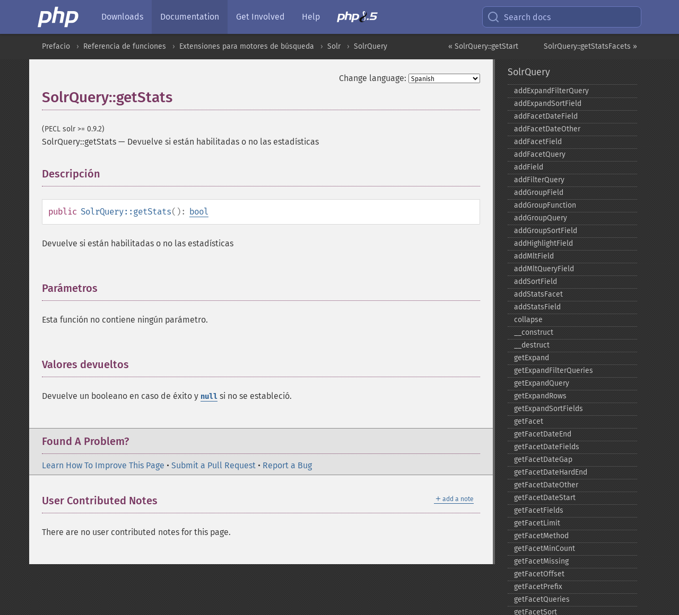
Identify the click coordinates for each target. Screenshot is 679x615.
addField (528, 167)
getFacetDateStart (545, 497)
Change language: (372, 78)
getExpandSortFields (548, 408)
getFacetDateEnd (542, 434)
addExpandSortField (547, 103)
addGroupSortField (545, 230)
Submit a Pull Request (213, 465)
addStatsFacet (538, 294)
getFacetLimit (537, 523)
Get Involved (260, 17)
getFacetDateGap (543, 459)
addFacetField (538, 141)
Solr (334, 46)
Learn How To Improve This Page (103, 465)
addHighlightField (543, 243)
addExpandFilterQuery (551, 90)
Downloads (122, 17)
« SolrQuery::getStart (483, 46)
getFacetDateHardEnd (550, 472)
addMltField (534, 256)
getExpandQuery (541, 383)
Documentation (189, 17)
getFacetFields (538, 510)
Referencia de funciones (124, 46)
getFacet (528, 421)
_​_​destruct (532, 345)
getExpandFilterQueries (553, 370)
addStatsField (537, 306)
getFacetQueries (542, 599)
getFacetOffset (539, 573)
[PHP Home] (59, 17)
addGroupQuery (540, 217)
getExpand (531, 357)
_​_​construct (533, 332)
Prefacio (56, 46)
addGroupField (538, 192)
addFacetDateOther (547, 128)
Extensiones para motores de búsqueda (246, 46)
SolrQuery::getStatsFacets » (590, 46)
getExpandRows (540, 395)
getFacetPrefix (538, 586)
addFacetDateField (546, 116)
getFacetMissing (541, 561)
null (209, 396)
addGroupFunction (545, 205)
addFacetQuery (539, 154)
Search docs (519, 17)
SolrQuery (370, 46)
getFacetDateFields (546, 446)
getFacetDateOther (546, 484)
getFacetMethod (541, 535)
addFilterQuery (539, 179)
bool (198, 212)
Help (311, 17)
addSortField (535, 281)
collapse (528, 319)
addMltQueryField (544, 268)
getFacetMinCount (544, 548)
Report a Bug (287, 465)
